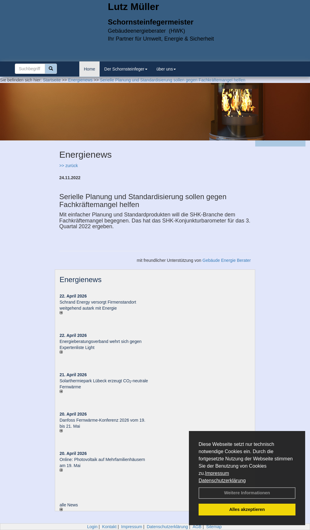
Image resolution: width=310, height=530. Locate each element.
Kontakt (109, 526)
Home (89, 69)
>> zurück (68, 165)
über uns (166, 69)
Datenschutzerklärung (222, 480)
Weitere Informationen (247, 492)
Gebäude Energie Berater (227, 260)
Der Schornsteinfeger (125, 69)
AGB (197, 526)
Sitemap (214, 526)
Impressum (217, 473)
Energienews (81, 279)
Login (92, 526)
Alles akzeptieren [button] (247, 509)
